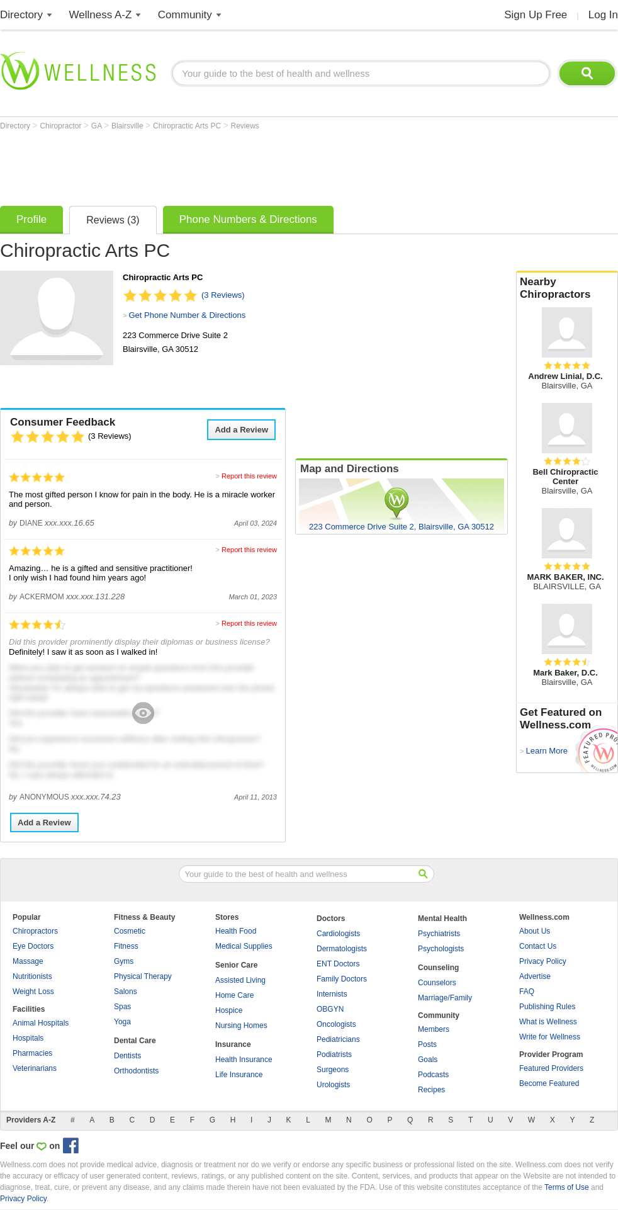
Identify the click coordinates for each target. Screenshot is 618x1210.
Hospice (228, 1010)
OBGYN (330, 1009)
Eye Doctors (33, 946)
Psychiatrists (439, 933)
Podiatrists (334, 1054)
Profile (31, 219)
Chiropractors (35, 931)
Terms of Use (566, 1187)
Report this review (249, 476)
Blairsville (128, 126)
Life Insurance (238, 1074)
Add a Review (241, 429)
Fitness (126, 946)
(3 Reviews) (223, 295)
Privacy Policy (542, 961)
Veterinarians (35, 1068)
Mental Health (442, 918)
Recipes (431, 1089)
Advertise (535, 976)
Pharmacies (32, 1053)
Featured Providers (551, 1068)
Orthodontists (136, 1070)
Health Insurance (243, 1059)
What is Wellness (548, 1021)
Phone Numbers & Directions (248, 219)
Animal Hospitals (41, 1023)
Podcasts (433, 1074)
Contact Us (537, 946)
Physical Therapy (143, 976)
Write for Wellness (549, 1036)
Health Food (235, 931)
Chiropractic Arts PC (188, 126)
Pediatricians (338, 1039)
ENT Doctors (338, 963)
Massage (28, 961)
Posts (427, 1044)
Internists (332, 994)
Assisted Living (240, 980)
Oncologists (336, 1024)
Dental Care (135, 1040)
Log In (603, 15)
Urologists (333, 1084)
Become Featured (549, 1083)
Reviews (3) (112, 220)
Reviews (245, 126)
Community (185, 15)
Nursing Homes (241, 1025)
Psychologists (441, 948)
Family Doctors (342, 979)
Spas (122, 1006)
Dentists (127, 1055)
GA (97, 126)
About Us (534, 931)
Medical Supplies (243, 946)
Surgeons (333, 1069)
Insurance (233, 1044)
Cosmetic (129, 931)
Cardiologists (338, 933)
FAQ (526, 991)
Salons (125, 991)
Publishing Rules (547, 1006)
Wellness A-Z (100, 15)
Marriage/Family (445, 997)
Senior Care (236, 965)
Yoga (122, 1021)
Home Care (234, 995)
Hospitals (28, 1038)
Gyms (123, 961)
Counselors (437, 982)
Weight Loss (33, 991)
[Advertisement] (229, 165)
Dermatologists (342, 948)
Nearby (567, 288)
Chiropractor (61, 126)
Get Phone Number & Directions (186, 315)
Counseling (438, 967)
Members (433, 1029)
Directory (21, 15)
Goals (427, 1059)
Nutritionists (32, 976)
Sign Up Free (535, 15)
